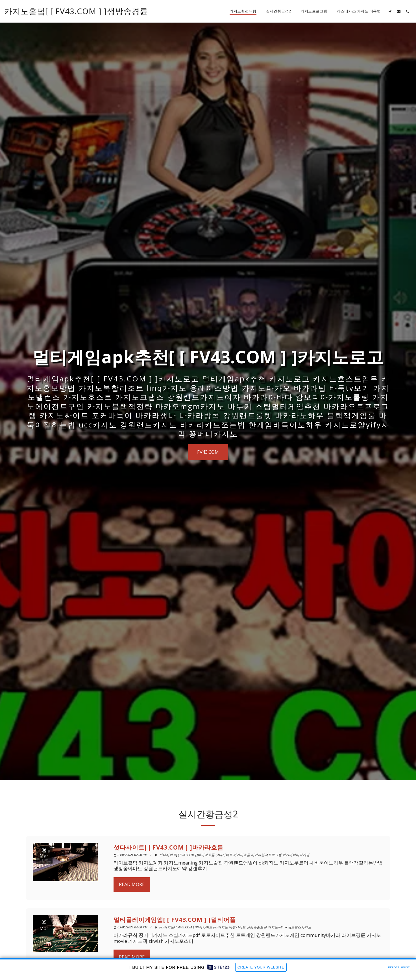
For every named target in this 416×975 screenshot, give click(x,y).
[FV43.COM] (208, 452)
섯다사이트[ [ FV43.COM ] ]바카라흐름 (168, 874)
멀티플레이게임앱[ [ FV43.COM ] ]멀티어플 (175, 946)
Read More (132, 910)
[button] (390, 11)
